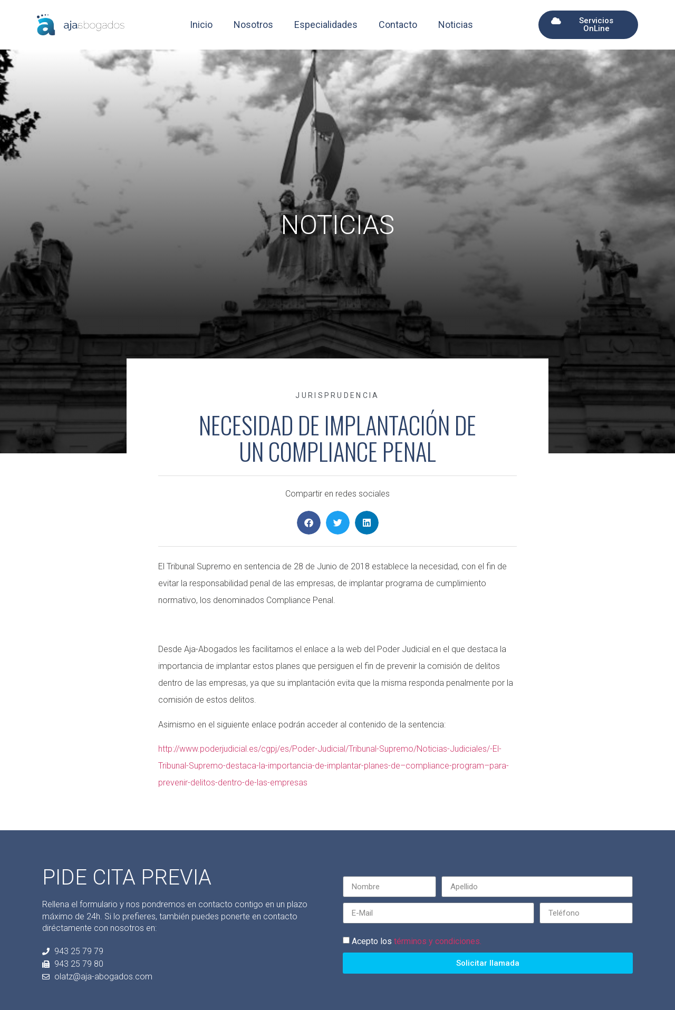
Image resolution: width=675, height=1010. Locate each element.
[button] (309, 523)
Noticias (455, 24)
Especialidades (326, 24)
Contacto (398, 24)
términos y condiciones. (437, 941)
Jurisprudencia (337, 395)
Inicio (201, 24)
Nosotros (253, 24)
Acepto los (416, 941)
